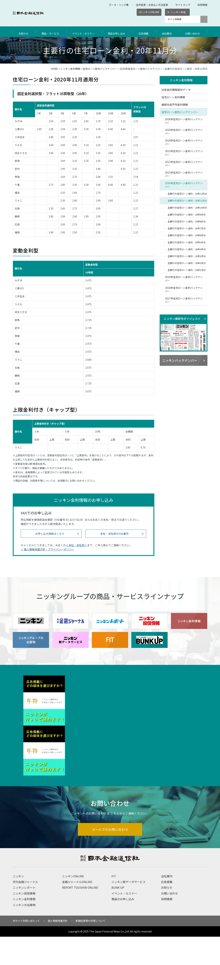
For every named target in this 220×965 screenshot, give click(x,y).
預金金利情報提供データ (176, 90)
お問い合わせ (193, 32)
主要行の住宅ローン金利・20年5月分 (187, 242)
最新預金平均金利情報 (174, 105)
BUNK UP (118, 916)
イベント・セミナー (84, 32)
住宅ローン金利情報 (173, 97)
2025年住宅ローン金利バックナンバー (184, 131)
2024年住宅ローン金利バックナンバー (184, 142)
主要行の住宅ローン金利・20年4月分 (187, 249)
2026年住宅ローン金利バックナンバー (184, 121)
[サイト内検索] (182, 19)
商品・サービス (51, 32)
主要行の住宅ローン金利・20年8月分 (187, 221)
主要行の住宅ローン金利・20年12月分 (187, 194)
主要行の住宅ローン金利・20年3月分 (187, 256)
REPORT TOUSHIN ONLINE (80, 916)
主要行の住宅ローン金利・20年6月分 (187, 235)
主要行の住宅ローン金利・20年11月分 (187, 201)
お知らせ (24, 32)
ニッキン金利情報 (70, 68)
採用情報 (202, 5)
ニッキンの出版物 (24, 933)
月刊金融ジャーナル (25, 910)
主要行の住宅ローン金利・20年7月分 (187, 228)
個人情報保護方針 (58, 949)
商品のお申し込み (123, 927)
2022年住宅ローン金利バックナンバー (184, 163)
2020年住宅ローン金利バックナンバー (141, 68)
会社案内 (167, 32)
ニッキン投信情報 (24, 921)
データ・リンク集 (119, 5)
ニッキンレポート (24, 916)
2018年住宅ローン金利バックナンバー (184, 289)
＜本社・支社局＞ (76, 545)
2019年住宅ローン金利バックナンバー (184, 279)
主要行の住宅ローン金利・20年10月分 (187, 207)
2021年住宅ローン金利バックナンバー (184, 174)
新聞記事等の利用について (90, 949)
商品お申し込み (118, 32)
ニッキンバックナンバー (179, 360)
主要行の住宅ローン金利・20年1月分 (187, 270)
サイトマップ (182, 5)
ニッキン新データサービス (128, 910)
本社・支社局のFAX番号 (114, 533)
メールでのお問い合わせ (110, 857)
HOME (54, 68)
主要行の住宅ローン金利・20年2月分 (187, 263)
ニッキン (18, 904)
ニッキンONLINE (149, 12)
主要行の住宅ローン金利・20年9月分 (187, 214)
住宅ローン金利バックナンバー (100, 68)
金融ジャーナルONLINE (77, 910)
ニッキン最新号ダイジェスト (182, 319)
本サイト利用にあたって (26, 949)
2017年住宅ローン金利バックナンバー (184, 300)
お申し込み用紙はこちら (49, 533)
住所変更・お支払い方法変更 (152, 5)
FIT (114, 904)
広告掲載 (145, 32)
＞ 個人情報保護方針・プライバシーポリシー (47, 549)
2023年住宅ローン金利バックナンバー (184, 153)
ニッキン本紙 (178, 12)
